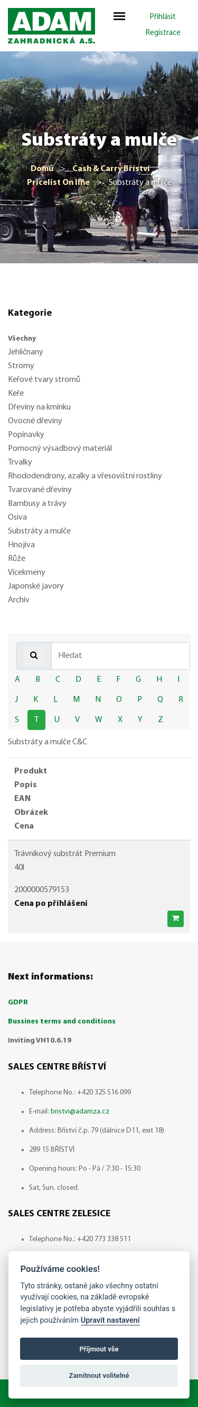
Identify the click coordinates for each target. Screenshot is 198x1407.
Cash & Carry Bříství (111, 169)
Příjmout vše (98, 1349)
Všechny (22, 339)
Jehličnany (25, 352)
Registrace (163, 33)
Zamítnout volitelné (99, 1375)
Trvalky (20, 462)
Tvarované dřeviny (40, 490)
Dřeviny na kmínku (39, 407)
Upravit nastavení (110, 1320)
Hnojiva (21, 545)
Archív (19, 600)
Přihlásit (163, 17)
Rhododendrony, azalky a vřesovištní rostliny (85, 476)
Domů (42, 169)
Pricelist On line (58, 183)
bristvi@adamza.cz (80, 1112)
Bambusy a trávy (37, 504)
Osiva (17, 517)
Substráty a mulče (39, 531)
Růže (16, 559)
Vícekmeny (26, 572)
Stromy (21, 366)
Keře (16, 393)
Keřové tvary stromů (44, 380)
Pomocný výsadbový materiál (60, 448)
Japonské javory (36, 586)
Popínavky (26, 435)
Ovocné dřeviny (35, 421)
